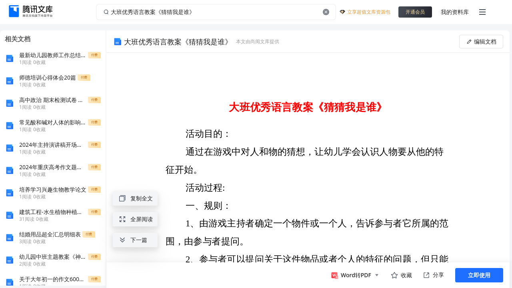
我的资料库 (455, 12)
